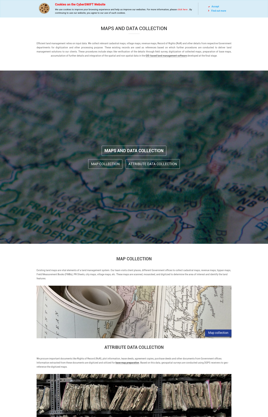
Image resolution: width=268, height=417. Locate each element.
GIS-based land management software (166, 55)
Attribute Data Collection (152, 164)
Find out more (217, 10)
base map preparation (127, 362)
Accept (213, 6)
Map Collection (105, 164)
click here (182, 9)
